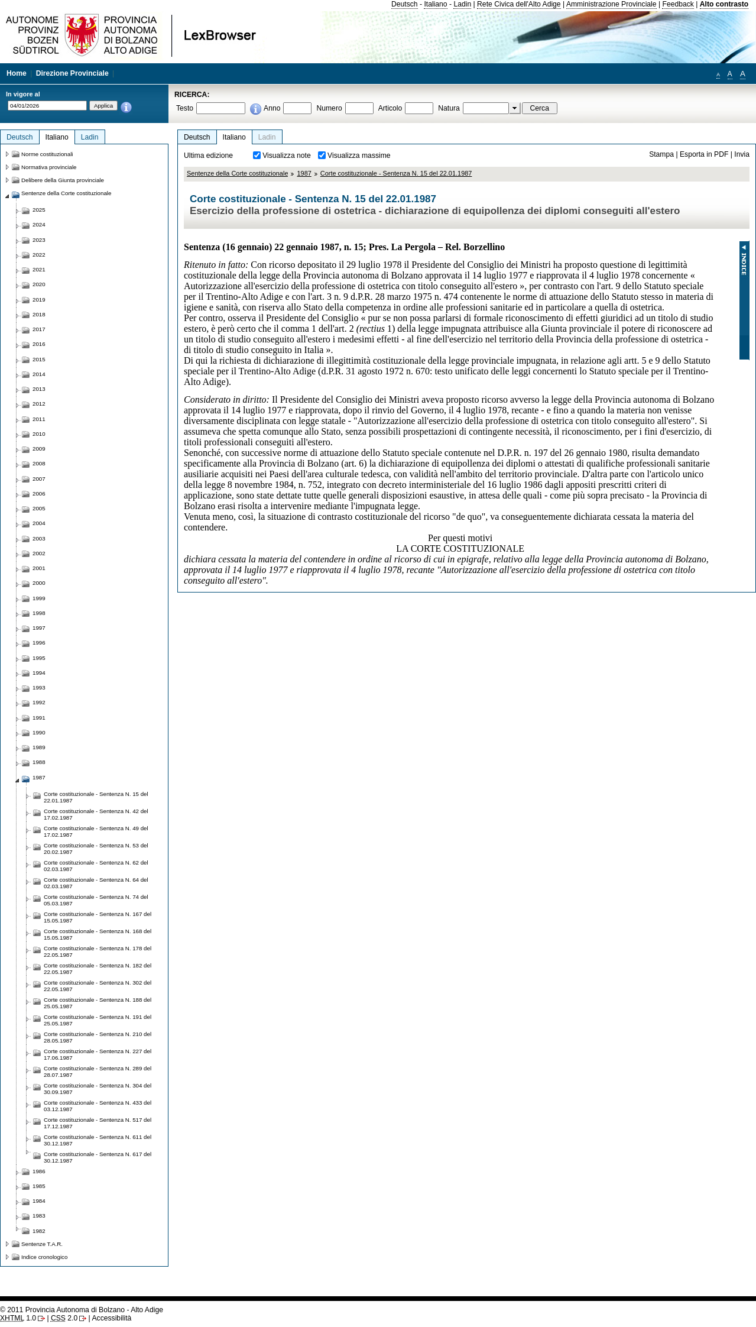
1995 (39, 658)
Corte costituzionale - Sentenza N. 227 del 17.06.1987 (97, 1054)
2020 (39, 284)
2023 (39, 240)
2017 (39, 329)
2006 (39, 493)
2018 (39, 314)
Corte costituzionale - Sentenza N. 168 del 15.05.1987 (97, 934)
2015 (39, 359)
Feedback (677, 4)
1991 (39, 717)
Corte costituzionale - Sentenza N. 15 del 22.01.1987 (396, 173)
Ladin (462, 4)
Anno (272, 108)
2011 (39, 419)
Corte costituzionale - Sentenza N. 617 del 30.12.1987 (97, 1157)
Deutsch (404, 4)
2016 (39, 344)
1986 (39, 1171)
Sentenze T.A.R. (42, 1244)
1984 (39, 1200)
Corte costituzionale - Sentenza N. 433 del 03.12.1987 (97, 1105)
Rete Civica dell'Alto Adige (519, 4)
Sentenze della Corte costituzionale (237, 173)
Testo (184, 108)
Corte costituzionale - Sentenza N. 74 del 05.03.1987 (96, 900)
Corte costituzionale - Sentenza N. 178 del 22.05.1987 (97, 951)
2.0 (64, 1318)
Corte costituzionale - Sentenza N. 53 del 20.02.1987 (96, 848)
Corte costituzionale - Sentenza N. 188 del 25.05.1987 (97, 1002)
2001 (39, 568)
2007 (39, 478)
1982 (39, 1231)
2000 (39, 583)
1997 (39, 627)
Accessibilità (111, 1318)
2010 (39, 434)
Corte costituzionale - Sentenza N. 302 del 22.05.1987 (97, 985)
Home (17, 73)
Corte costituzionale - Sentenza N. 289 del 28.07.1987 (97, 1071)
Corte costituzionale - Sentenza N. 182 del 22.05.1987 (97, 968)
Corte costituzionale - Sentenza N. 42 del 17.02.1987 (96, 814)
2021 (39, 269)
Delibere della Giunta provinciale (62, 180)
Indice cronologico (44, 1257)
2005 (39, 508)
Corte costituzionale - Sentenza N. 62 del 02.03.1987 (96, 865)
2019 (39, 299)
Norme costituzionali (47, 154)
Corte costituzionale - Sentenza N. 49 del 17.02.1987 (96, 831)
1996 (39, 642)
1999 (39, 598)
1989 (39, 747)
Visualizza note (286, 155)
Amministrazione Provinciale (611, 4)
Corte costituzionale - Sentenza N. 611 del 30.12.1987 (97, 1140)
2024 (39, 224)
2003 (39, 538)
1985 (39, 1186)
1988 (39, 762)
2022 (39, 254)
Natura (449, 108)
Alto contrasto (724, 4)
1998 (39, 613)
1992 (39, 702)
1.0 (18, 1318)
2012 (39, 403)
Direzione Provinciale (72, 73)
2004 (39, 523)
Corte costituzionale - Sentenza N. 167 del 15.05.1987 (97, 917)
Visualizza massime (359, 155)
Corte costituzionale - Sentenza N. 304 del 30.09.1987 (97, 1088)
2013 (39, 389)
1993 (39, 687)
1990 (39, 732)
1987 (304, 173)
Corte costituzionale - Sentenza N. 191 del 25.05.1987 (97, 1020)
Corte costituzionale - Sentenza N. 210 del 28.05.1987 (97, 1037)
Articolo (390, 108)
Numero (329, 108)
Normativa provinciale (48, 167)
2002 (39, 553)
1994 (39, 672)
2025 (39, 209)
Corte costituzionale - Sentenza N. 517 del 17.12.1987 (97, 1122)
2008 (39, 463)
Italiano (435, 4)
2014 (39, 374)
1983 (39, 1215)
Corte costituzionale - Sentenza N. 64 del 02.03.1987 (96, 882)
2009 (39, 448)
